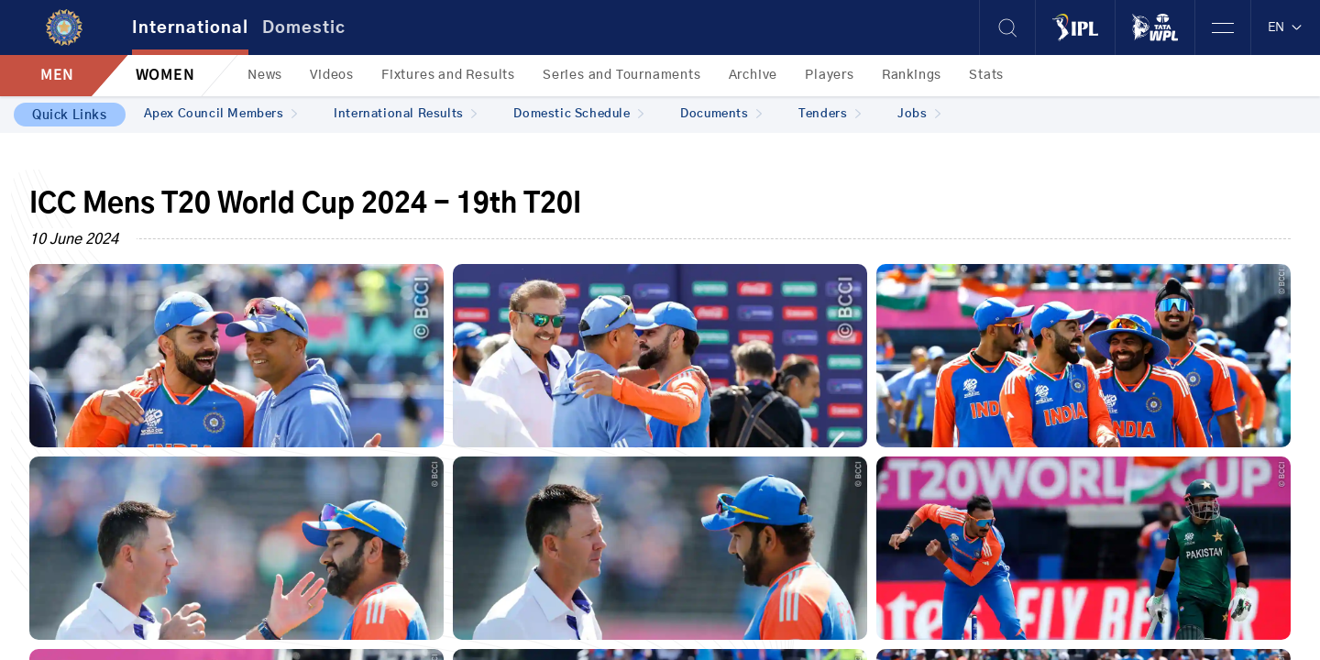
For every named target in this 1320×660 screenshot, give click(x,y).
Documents (721, 114)
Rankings (911, 75)
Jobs (918, 114)
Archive (753, 75)
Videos (332, 75)
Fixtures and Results (448, 75)
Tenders (829, 114)
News (265, 75)
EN (1286, 27)
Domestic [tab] (304, 28)
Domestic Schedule (578, 114)
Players (829, 75)
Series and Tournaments (622, 75)
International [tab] (190, 28)
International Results (405, 114)
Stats (986, 75)
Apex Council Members (221, 114)
